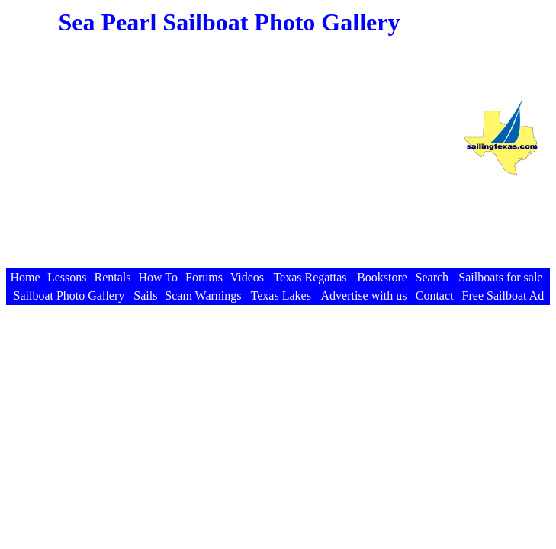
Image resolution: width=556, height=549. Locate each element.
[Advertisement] (228, 159)
